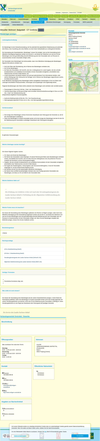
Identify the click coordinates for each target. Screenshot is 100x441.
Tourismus (52, 19)
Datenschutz (73, 12)
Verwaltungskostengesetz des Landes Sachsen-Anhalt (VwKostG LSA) (22, 257)
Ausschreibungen (24, 19)
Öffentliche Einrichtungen (53, 22)
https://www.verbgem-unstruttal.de (12, 392)
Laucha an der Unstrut (78, 16)
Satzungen (26, 22)
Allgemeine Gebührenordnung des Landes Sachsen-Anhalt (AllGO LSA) (23, 262)
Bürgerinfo (43, 19)
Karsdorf (65, 16)
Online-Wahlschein (17, 24)
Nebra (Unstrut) (93, 16)
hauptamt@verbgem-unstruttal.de (77, 46)
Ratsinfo (92, 19)
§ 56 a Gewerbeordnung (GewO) (12, 249)
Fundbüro (70, 19)
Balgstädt (28, 16)
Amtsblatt (34, 19)
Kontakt (80, 12)
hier (45, 431)
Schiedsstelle (5, 24)
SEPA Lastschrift (87, 22)
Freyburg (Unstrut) (40, 16)
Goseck (57, 16)
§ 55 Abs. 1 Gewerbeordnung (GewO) (14, 253)
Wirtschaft (61, 19)
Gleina (50, 16)
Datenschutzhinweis (20, 436)
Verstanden (79, 436)
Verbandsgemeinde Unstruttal (12, 16)
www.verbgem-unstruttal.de (75, 51)
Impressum (65, 12)
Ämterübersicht (15, 22)
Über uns (12, 19)
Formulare (76, 22)
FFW (77, 19)
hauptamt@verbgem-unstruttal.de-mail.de (79, 48)
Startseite (58, 12)
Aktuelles (4, 19)
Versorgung (67, 22)
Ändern (41, 30)
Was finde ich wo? (38, 22)
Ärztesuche (5, 22)
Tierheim (84, 19)
